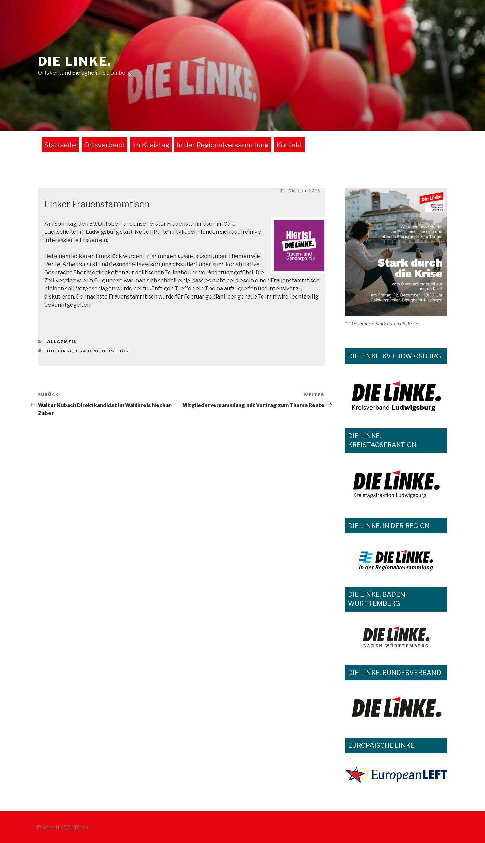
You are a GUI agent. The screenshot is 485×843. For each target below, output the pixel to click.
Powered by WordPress (63, 827)
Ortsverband (104, 144)
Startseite (60, 144)
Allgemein (62, 341)
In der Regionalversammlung (223, 144)
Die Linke (60, 351)
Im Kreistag (150, 144)
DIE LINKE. (75, 61)
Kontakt (289, 144)
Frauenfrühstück (102, 351)
